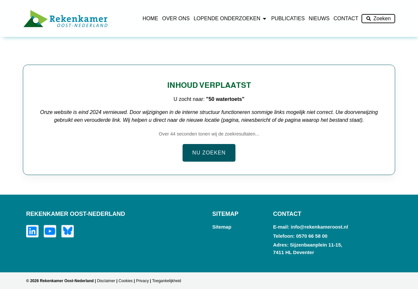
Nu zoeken (209, 152)
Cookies (126, 281)
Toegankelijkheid (166, 281)
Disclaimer (106, 281)
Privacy (142, 281)
